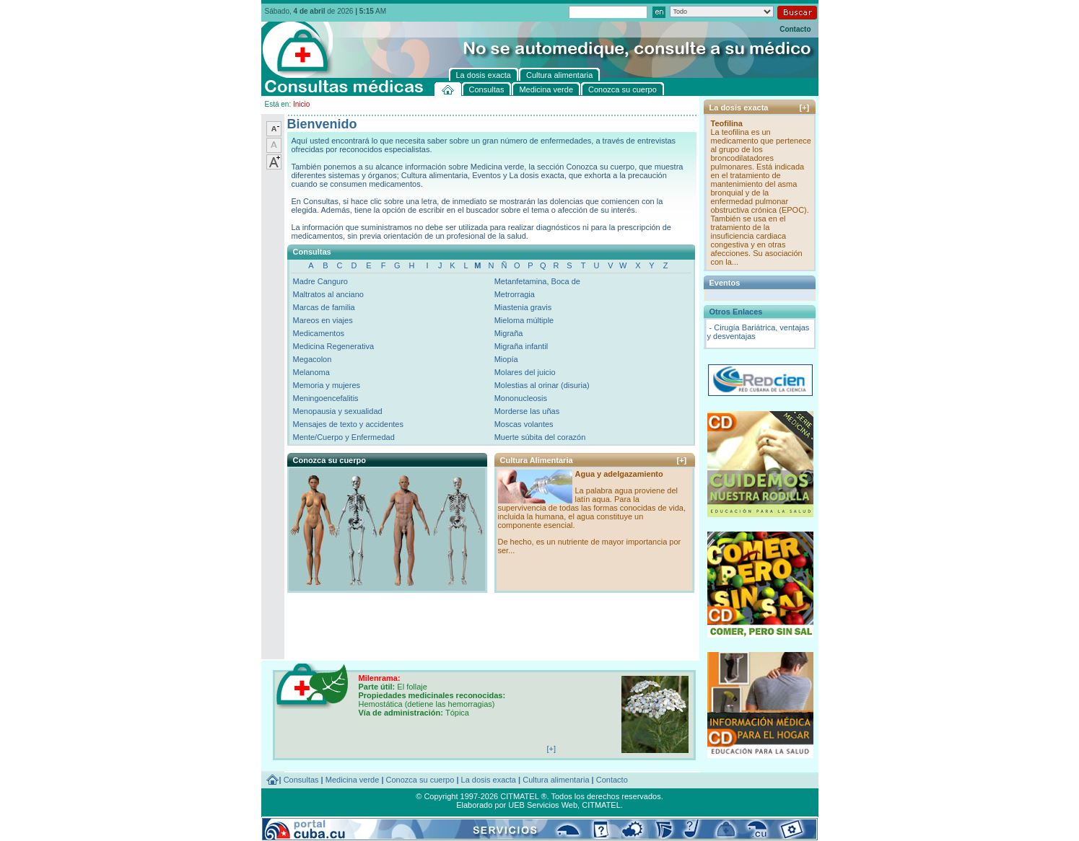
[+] (682, 460)
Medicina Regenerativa (334, 346)
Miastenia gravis (522, 307)
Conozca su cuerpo (420, 779)
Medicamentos (319, 333)
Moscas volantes (524, 424)
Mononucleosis (520, 398)
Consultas (301, 779)
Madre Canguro (320, 281)
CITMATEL (601, 805)
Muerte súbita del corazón (540, 437)
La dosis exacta (488, 779)
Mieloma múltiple (524, 320)
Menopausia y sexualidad (338, 411)
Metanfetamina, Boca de (537, 281)
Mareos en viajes (323, 320)
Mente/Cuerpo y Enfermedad (344, 437)
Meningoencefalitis (326, 398)
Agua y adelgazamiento (619, 474)
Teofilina (727, 123)
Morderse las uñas (527, 411)
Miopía (506, 359)
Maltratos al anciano (328, 294)
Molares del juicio (525, 372)
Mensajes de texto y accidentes (348, 424)
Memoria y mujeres (327, 385)
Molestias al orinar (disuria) (542, 385)
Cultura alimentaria (556, 779)
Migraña (508, 333)
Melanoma (311, 372)
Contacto (795, 29)
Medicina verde (353, 779)
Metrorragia (514, 294)
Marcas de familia (324, 307)
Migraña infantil (521, 346)
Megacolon (312, 359)
